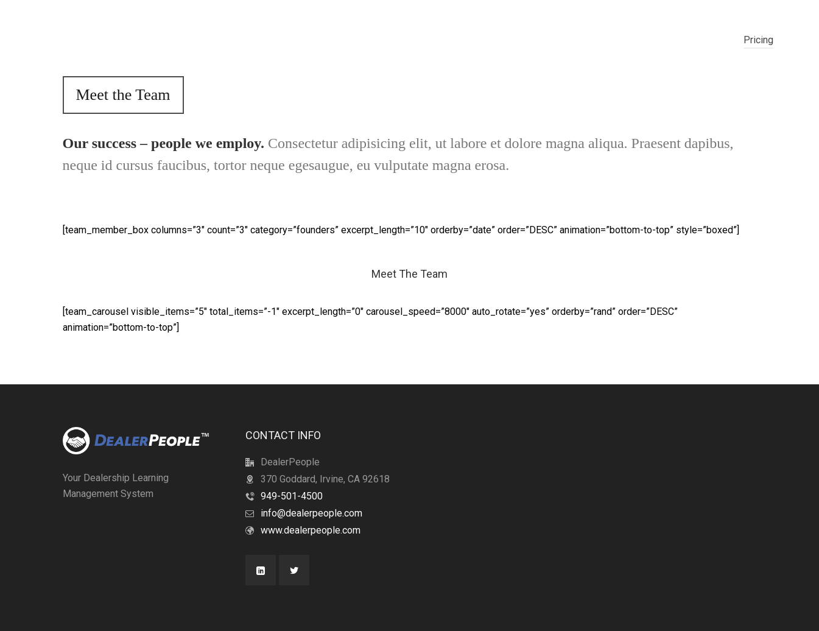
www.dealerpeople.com (310, 530)
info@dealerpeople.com (311, 513)
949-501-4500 (292, 496)
